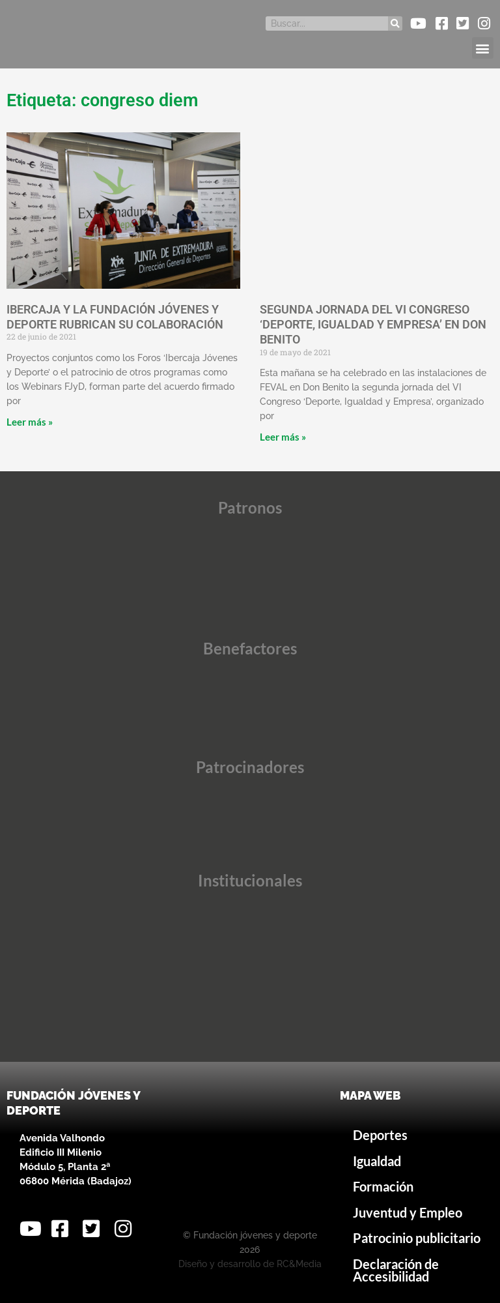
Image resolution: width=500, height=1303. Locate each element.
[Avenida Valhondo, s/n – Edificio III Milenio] (250, 1153)
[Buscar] (395, 23)
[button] (482, 48)
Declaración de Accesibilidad (396, 1271)
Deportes (380, 1135)
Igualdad (377, 1161)
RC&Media (299, 1264)
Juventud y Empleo (407, 1212)
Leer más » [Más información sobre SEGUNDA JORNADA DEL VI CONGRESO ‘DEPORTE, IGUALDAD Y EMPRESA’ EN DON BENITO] (283, 437)
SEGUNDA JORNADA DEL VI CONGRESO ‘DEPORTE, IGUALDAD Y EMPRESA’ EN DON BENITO (373, 324)
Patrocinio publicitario (416, 1238)
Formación (383, 1186)
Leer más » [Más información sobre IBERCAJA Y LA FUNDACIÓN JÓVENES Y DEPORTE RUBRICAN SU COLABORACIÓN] (30, 422)
